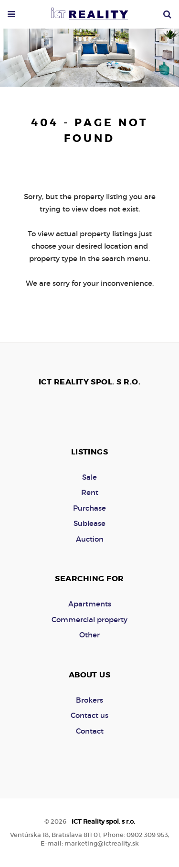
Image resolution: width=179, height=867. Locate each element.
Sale (89, 477)
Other (89, 634)
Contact (90, 731)
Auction (90, 539)
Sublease (89, 523)
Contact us (89, 715)
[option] (89, 55)
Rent (89, 492)
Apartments (89, 603)
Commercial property (89, 619)
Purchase (89, 508)
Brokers (89, 700)
